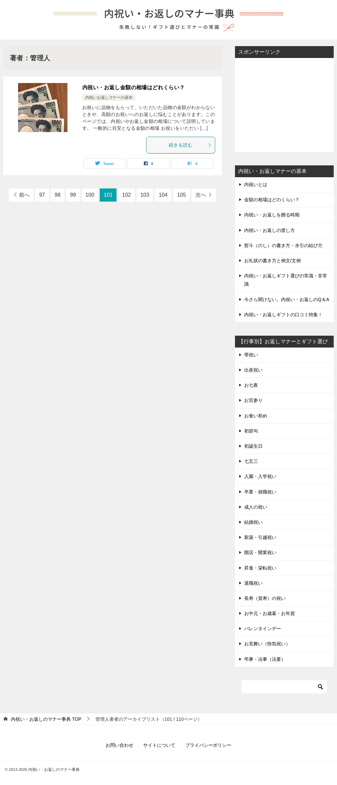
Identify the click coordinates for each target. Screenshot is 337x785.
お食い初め (255, 415)
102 (126, 195)
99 (73, 195)
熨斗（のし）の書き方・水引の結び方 (283, 245)
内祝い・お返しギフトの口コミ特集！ (283, 314)
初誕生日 (253, 446)
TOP (46, 719)
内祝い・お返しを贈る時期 (271, 214)
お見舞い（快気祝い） (267, 643)
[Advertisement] (284, 104)
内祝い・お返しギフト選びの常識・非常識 (285, 280)
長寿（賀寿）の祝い (265, 598)
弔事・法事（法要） (265, 659)
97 (42, 195)
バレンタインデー (262, 628)
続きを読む (190, 145)
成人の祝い (255, 507)
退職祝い (253, 583)
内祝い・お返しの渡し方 (269, 230)
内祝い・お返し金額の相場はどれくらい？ (133, 87)
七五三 (251, 461)
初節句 (251, 431)
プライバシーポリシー (208, 745)
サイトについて (159, 745)
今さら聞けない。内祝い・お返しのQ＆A (286, 299)
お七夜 (251, 385)
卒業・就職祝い (260, 491)
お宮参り (253, 400)
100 (90, 195)
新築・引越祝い (260, 537)
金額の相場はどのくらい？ (271, 199)
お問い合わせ (119, 745)
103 (145, 195)
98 (58, 195)
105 (181, 195)
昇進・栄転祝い (260, 568)
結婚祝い (253, 522)
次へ (200, 195)
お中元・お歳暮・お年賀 (269, 613)
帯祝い (251, 354)
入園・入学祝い (260, 476)
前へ (24, 195)
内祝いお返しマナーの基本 (109, 97)
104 (163, 195)
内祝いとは (255, 184)
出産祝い (253, 370)
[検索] (284, 686)
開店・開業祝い (260, 552)
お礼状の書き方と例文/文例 (272, 260)
